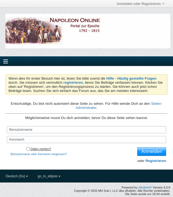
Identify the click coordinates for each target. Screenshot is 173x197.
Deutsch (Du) (17, 176)
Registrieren (155, 161)
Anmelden (151, 151)
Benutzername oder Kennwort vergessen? (39, 154)
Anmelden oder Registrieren (140, 4)
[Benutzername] (86, 129)
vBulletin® (145, 187)
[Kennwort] (86, 139)
